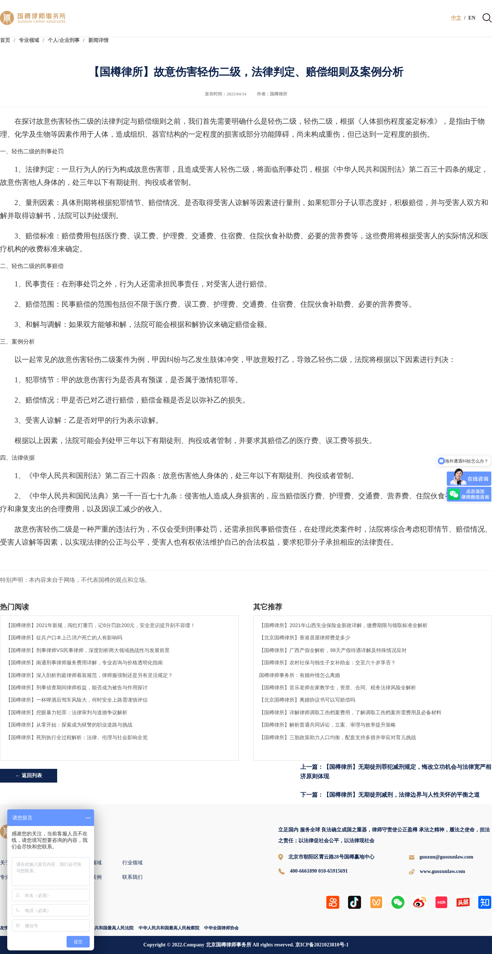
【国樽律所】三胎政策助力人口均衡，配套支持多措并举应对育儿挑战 (337, 737)
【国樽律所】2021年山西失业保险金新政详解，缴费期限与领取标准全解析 (343, 625)
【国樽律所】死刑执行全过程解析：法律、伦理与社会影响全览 (77, 737)
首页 (5, 40)
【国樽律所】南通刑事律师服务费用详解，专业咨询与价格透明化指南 (84, 662)
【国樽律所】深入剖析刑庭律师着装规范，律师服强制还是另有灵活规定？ (89, 675)
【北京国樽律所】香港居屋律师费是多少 (304, 637)
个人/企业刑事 (64, 40)
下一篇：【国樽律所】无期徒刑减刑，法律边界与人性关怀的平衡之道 (390, 795)
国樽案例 (91, 877)
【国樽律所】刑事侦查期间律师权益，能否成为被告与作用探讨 (77, 687)
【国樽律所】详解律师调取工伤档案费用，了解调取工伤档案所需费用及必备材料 (350, 712)
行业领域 (132, 862)
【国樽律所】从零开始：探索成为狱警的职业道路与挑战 (69, 725)
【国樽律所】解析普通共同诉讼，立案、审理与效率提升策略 (327, 725)
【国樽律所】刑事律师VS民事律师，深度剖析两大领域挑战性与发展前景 (88, 650)
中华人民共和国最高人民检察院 (169, 927)
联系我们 (132, 877)
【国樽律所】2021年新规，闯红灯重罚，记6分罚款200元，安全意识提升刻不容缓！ (100, 625)
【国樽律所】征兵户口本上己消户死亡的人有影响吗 (64, 637)
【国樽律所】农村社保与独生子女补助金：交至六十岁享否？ (327, 662)
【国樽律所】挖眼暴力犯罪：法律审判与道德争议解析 (66, 712)
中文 (456, 18)
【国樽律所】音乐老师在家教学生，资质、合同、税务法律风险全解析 (337, 687)
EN (471, 18)
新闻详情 (98, 40)
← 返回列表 (28, 775)
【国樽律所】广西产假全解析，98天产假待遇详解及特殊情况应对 (333, 650)
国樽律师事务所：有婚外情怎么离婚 (299, 675)
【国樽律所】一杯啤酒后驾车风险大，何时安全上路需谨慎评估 (77, 700)
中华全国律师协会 (221, 927)
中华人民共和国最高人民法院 (105, 927)
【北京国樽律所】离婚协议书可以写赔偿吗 (307, 700)
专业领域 (29, 40)
